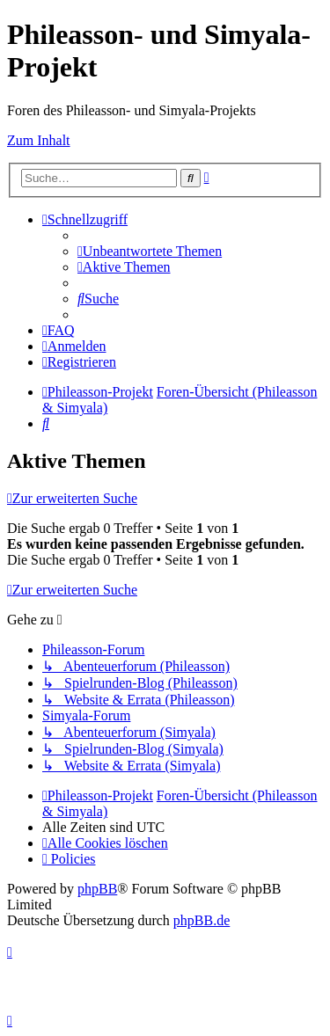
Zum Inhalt (38, 140)
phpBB (97, 888)
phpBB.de (201, 920)
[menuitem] (149, 251)
